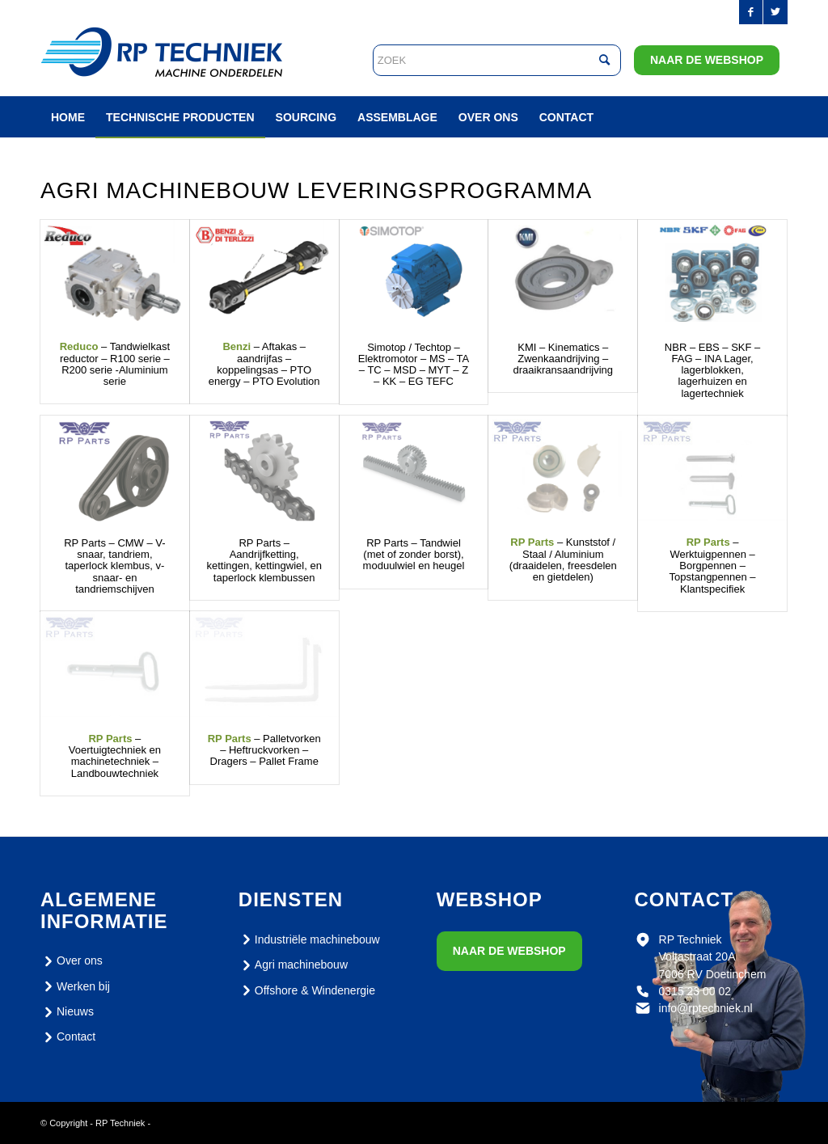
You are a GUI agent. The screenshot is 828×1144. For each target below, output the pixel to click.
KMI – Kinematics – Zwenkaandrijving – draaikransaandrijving (563, 359)
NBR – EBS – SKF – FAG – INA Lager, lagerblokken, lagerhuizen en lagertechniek (713, 370)
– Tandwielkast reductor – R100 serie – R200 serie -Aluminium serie (115, 363)
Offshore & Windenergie (307, 990)
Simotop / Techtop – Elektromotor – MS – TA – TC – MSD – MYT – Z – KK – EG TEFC (414, 364)
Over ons (71, 961)
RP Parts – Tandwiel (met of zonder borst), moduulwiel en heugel (414, 554)
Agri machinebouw (293, 965)
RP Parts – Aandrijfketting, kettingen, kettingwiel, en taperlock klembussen (264, 560)
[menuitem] (67, 117)
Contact (67, 1037)
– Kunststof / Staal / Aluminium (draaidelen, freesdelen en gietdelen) (563, 559)
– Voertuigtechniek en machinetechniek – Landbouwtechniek (115, 755)
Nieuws (67, 1012)
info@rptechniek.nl (706, 1008)
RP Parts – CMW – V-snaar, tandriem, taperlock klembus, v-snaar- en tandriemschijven (114, 566)
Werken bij (75, 986)
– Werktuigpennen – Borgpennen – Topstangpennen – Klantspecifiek (713, 565)
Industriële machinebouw (309, 939)
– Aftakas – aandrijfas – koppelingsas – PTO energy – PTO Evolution (264, 363)
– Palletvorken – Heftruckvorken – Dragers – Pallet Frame (264, 750)
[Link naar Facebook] (751, 12)
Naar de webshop (706, 59)
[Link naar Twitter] (775, 12)
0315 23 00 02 (695, 991)
